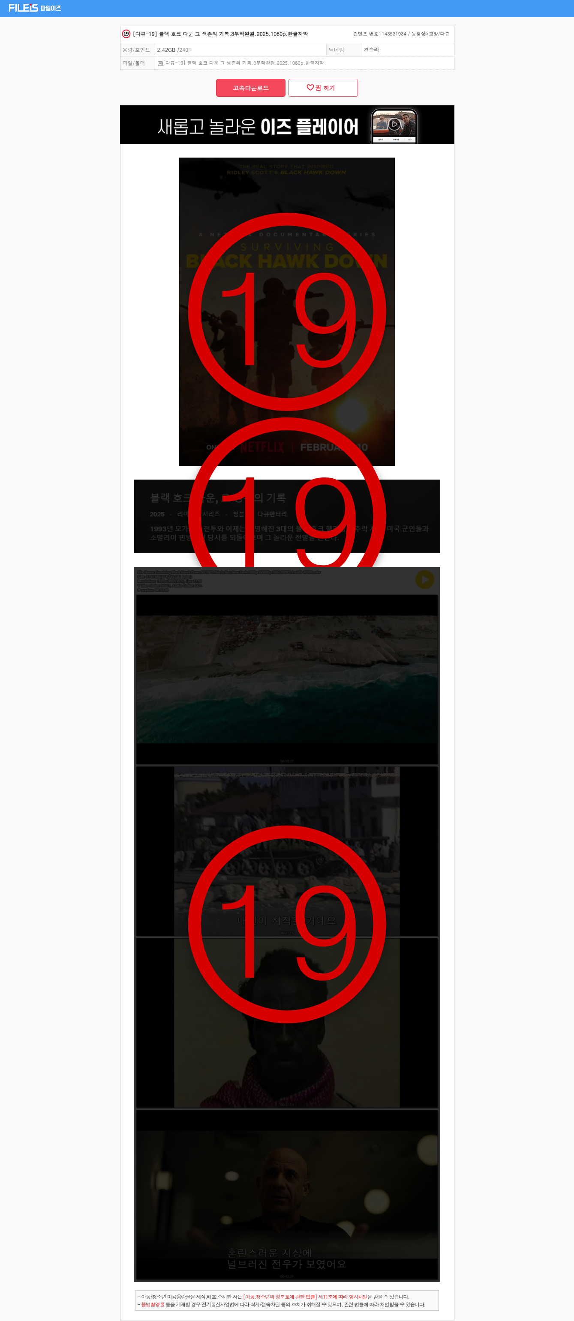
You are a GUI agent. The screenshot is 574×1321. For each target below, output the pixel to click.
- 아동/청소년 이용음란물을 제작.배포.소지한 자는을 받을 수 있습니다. (273, 1296)
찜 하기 (323, 87)
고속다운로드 (251, 87)
